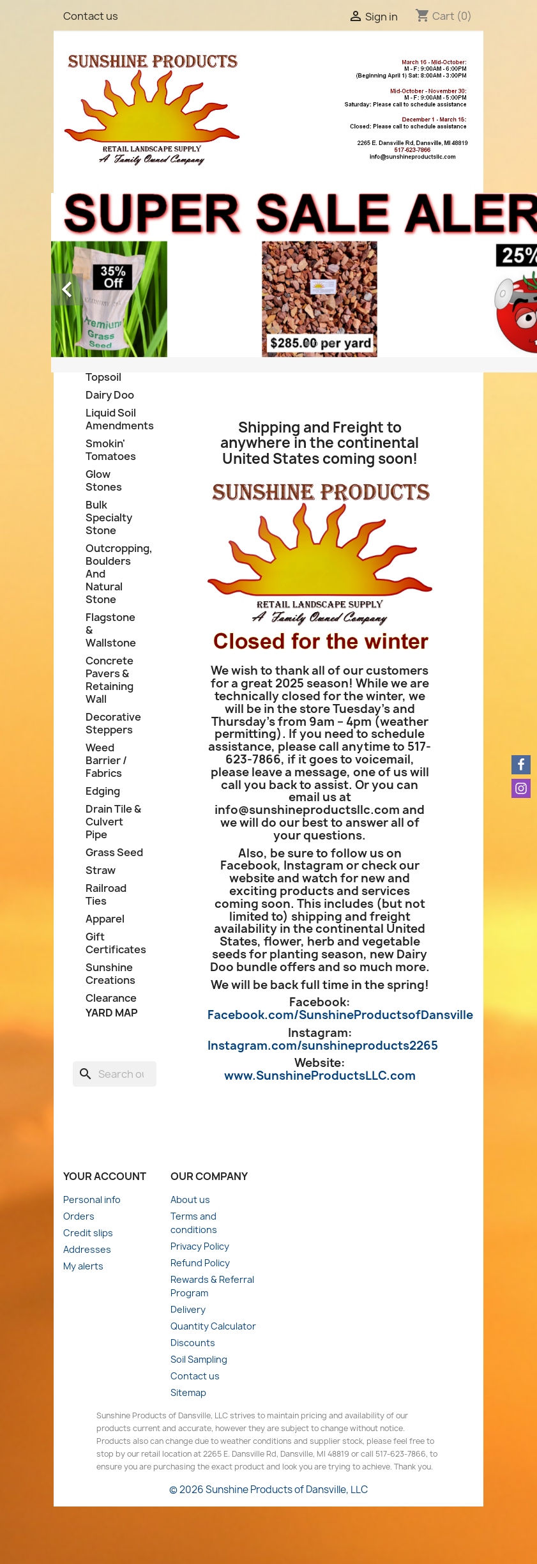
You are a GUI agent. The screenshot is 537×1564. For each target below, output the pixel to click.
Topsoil (103, 377)
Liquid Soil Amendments (115, 419)
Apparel (105, 919)
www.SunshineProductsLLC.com (320, 1076)
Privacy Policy (199, 1246)
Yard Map (112, 1013)
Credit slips (88, 1233)
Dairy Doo (110, 395)
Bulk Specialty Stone (109, 517)
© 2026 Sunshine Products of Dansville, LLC (268, 1489)
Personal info (92, 1199)
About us (190, 1199)
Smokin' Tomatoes (111, 450)
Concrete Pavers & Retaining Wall (109, 680)
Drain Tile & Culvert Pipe (113, 821)
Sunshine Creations (110, 974)
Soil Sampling (198, 1359)
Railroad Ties (106, 895)
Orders (79, 1216)
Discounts (192, 1343)
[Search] (114, 1074)
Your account (104, 1176)
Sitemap (188, 1392)
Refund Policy (200, 1263)
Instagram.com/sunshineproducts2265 (323, 1046)
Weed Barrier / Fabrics (106, 760)
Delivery (188, 1309)
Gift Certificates (115, 943)
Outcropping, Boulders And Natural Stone (115, 574)
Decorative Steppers (113, 723)
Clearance (111, 998)
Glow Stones (104, 481)
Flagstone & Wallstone (111, 630)
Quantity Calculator (213, 1326)
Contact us (90, 16)
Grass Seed (114, 852)
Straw (101, 870)
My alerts (83, 1266)
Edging (103, 791)
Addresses (87, 1249)
